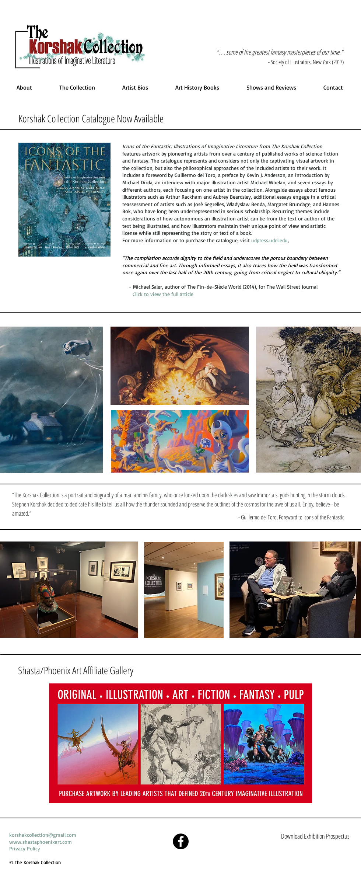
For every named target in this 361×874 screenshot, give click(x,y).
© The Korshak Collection (35, 862)
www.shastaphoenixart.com (40, 842)
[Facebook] (181, 841)
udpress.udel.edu (269, 240)
